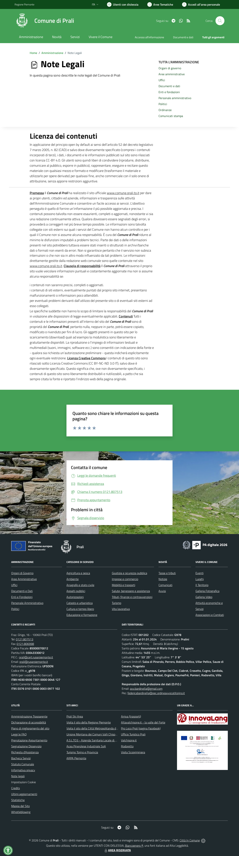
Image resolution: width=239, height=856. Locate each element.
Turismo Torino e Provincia (82, 752)
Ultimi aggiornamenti (24, 794)
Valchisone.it (129, 740)
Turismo (116, 603)
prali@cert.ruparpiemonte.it (36, 657)
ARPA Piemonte (76, 758)
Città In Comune (190, 840)
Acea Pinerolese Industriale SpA (86, 746)
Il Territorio (201, 585)
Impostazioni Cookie (23, 782)
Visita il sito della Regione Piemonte (88, 722)
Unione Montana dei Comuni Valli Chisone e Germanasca (101, 734)
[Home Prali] (44, 20)
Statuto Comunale (22, 764)
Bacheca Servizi (21, 758)
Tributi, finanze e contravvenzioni (132, 597)
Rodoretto (127, 746)
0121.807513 (24, 639)
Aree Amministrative (24, 579)
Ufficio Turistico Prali (133, 734)
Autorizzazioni (75, 597)
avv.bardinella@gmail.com (146, 688)
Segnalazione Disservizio (26, 746)
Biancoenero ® (134, 845)
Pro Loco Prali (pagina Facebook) (141, 728)
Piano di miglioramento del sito (30, 728)
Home (33, 53)
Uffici (14, 585)
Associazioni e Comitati (209, 615)
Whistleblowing (20, 812)
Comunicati (165, 585)
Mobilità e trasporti (123, 585)
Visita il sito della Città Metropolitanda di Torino (95, 728)
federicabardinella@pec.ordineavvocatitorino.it (156, 693)
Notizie (163, 579)
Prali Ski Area (74, 716)
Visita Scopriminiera (133, 752)
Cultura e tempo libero (80, 609)
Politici (15, 609)
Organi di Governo (22, 573)
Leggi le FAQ (19, 734)
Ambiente (72, 579)
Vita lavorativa (121, 609)
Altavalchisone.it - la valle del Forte (143, 722)
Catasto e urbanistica (79, 603)
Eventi (199, 573)
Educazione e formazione (81, 615)
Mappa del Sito (20, 806)
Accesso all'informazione (149, 37)
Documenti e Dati (22, 591)
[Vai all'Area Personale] (201, 4)
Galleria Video (203, 597)
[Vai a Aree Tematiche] (160, 4)
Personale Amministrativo (27, 603)
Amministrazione (52, 53)
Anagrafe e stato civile (80, 585)
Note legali (18, 776)
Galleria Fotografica (207, 591)
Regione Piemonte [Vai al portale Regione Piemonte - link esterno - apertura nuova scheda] (24, 4)
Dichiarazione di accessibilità (28, 722)
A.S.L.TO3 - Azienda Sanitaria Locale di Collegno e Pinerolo (102, 740)
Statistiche (18, 800)
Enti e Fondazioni (21, 597)
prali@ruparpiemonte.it (33, 661)
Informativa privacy (23, 770)
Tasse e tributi (167, 573)
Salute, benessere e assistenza (131, 591)
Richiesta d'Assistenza (25, 752)
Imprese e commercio (125, 579)
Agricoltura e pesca (78, 573)
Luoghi (199, 579)
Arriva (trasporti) (131, 716)
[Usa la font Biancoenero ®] (123, 4)
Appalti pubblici (75, 591)
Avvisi (162, 591)
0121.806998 (25, 644)
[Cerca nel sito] (219, 20)
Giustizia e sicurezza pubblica (129, 573)
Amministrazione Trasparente (29, 716)
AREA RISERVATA (117, 850)
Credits (15, 788)
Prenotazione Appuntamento (29, 740)
